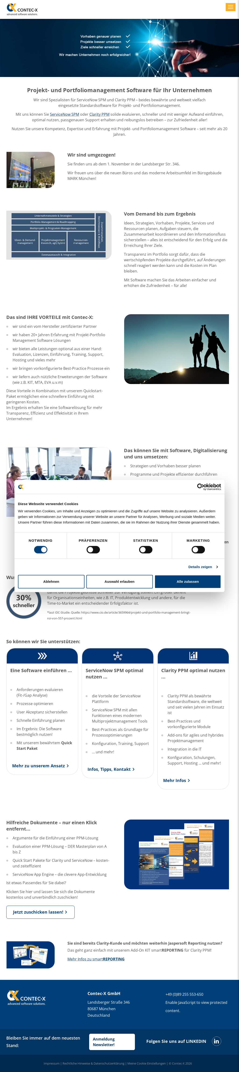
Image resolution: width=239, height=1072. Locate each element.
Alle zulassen (188, 581)
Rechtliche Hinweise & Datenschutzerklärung (93, 1063)
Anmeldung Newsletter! (104, 1042)
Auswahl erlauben (119, 581)
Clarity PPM (99, 114)
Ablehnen (51, 581)
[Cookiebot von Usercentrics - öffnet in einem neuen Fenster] (200, 486)
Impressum (52, 1063)
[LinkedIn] (216, 1041)
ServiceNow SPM (64, 114)
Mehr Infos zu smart (96, 959)
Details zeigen (200, 567)
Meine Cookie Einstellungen (146, 1063)
